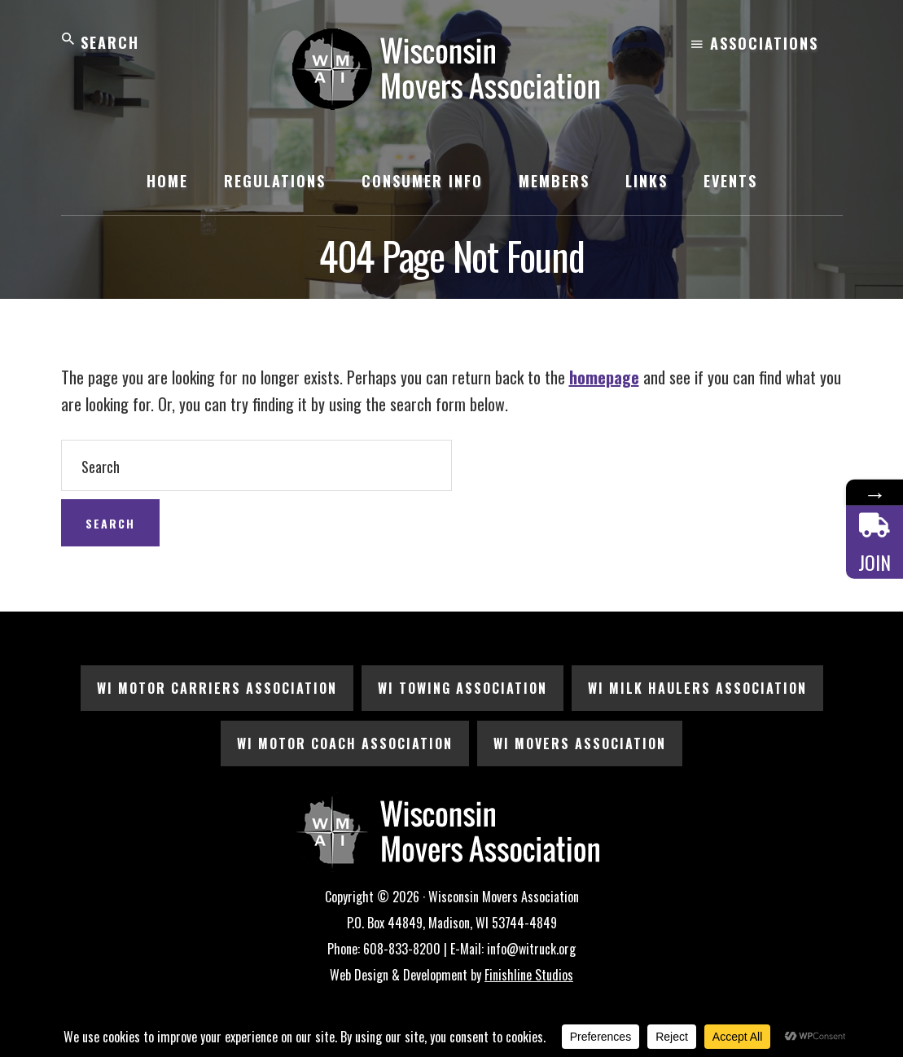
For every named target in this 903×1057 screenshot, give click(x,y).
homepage (604, 377)
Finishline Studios (528, 975)
